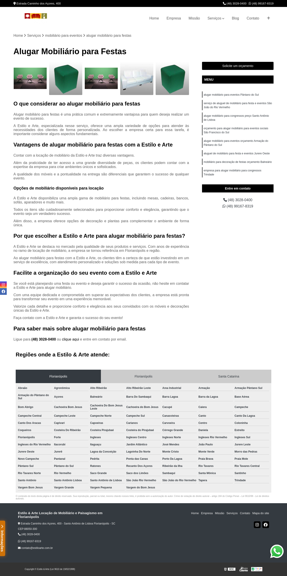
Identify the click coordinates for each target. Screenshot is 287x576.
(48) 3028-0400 (235, 3)
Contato (253, 18)
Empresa (174, 18)
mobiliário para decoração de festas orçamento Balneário (238, 162)
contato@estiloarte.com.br (35, 548)
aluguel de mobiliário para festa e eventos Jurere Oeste (237, 153)
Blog (235, 18)
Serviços (214, 18)
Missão (194, 18)
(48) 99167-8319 (261, 3)
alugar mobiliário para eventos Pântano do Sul (231, 94)
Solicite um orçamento (237, 66)
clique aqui (70, 339)
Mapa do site (260, 513)
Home (154, 18)
